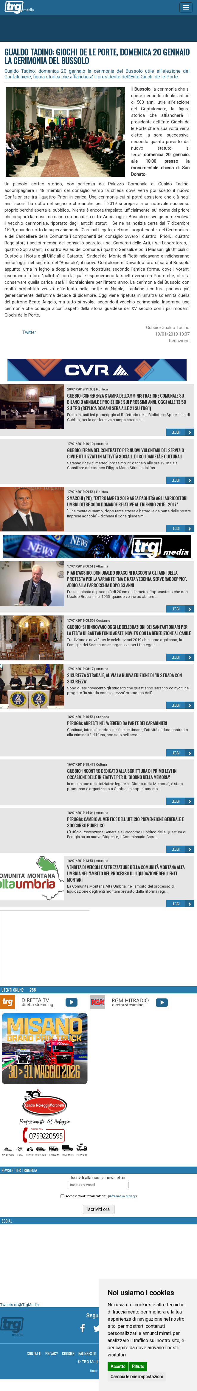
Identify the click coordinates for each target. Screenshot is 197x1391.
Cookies (68, 1353)
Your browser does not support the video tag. (45, 948)
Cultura (101, 765)
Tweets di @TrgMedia (19, 1304)
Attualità (102, 444)
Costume (103, 621)
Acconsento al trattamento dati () (101, 1196)
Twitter (29, 332)
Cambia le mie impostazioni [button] (137, 1376)
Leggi (183, 432)
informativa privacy (122, 1196)
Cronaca (102, 717)
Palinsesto (87, 1353)
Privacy (51, 1353)
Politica (102, 389)
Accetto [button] (118, 1366)
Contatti (34, 1353)
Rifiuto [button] (138, 1366)
